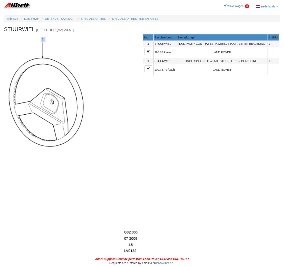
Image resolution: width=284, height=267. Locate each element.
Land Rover (31, 18)
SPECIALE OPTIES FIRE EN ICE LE (135, 18)
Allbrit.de (12, 18)
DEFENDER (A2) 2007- (60, 18)
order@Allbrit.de (163, 263)
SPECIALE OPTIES (93, 18)
